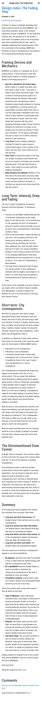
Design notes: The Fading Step (20, 10)
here (23, 670)
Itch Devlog (6, 20)
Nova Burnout (16, 20)
